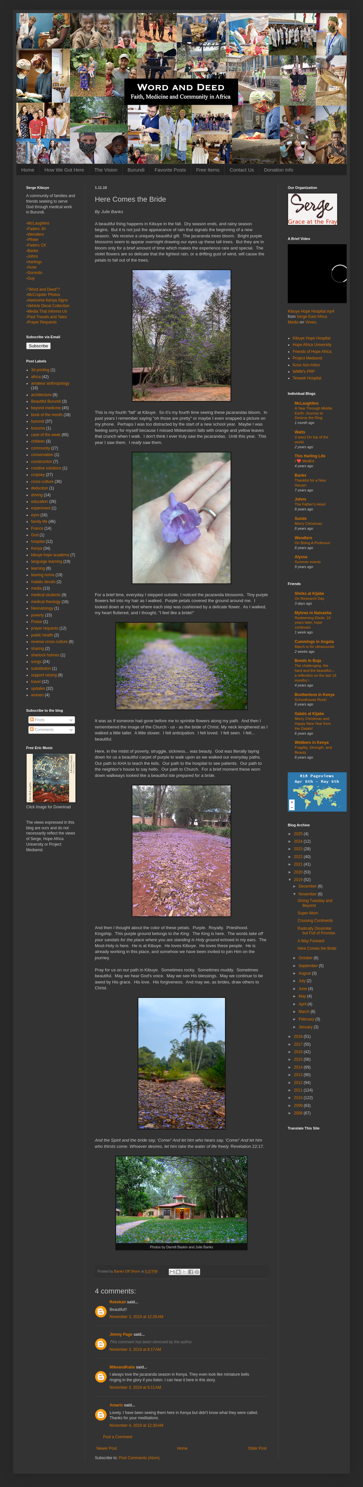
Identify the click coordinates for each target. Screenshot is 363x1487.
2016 (299, 1052)
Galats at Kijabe (309, 713)
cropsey (38, 474)
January (306, 1027)
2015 (299, 1059)
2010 (299, 1097)
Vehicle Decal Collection (48, 305)
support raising (44, 675)
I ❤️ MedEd (304, 461)
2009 (299, 1105)
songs (36, 661)
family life (39, 521)
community (40, 448)
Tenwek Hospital (307, 378)
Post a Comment (117, 1437)
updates (38, 688)
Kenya (36, 548)
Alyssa (301, 557)
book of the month (46, 415)
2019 (299, 879)
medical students (45, 595)
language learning (46, 561)
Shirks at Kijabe (309, 593)
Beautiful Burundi (46, 401)
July (303, 981)
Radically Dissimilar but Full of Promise (316, 930)
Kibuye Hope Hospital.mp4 (311, 311)
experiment (40, 508)
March (305, 1011)
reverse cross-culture (49, 641)
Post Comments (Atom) (139, 1458)
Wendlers (35, 234)
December (308, 886)
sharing (37, 648)
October (306, 958)
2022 (299, 856)
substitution (41, 668)
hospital (37, 541)
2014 (299, 1067)
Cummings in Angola (314, 641)
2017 (299, 1044)
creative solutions (46, 468)
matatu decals (43, 581)
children (38, 441)
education (39, 501)
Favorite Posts (170, 170)
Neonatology (42, 608)
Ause (31, 267)
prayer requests (44, 628)
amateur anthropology (50, 383)
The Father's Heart (310, 504)
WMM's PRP (304, 371)
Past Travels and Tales (47, 317)
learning (38, 568)
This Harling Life (310, 456)
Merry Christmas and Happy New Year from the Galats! (313, 723)
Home (27, 170)
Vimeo (310, 322)
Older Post (257, 1448)
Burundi (136, 170)
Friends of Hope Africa (312, 351)
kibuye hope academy (50, 555)
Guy (31, 278)
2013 (299, 1075)
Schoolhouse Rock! (311, 700)
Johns (32, 256)
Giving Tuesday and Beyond (315, 903)
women (37, 695)
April (303, 1004)
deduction (39, 488)
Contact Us (242, 170)
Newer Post (106, 1448)
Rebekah (118, 1302)
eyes (35, 515)
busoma (38, 428)
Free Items (208, 170)
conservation (42, 454)
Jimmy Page (121, 1334)
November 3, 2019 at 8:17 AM (135, 1349)
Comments (42, 729)
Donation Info (278, 170)
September (309, 966)
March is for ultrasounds (315, 647)
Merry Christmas (308, 523)
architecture (41, 395)
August (305, 973)
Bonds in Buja (308, 660)
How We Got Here (64, 170)
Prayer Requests (42, 322)
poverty (37, 615)
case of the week (45, 434)
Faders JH (36, 229)
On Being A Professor (312, 543)
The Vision (105, 170)
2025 (299, 834)
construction (41, 461)
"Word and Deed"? (43, 289)
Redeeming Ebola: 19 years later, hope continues (313, 623)
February (307, 1019)
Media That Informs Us (47, 311)
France (37, 528)
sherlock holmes (45, 655)
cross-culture (42, 481)
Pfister (33, 239)
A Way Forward (311, 941)
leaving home (42, 575)
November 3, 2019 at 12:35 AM (136, 1316)
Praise (36, 621)
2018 (299, 1036)
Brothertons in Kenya (315, 694)
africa (36, 377)
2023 (299, 849)
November (308, 894)
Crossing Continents (315, 920)
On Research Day (309, 598)
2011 (299, 1090)
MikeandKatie (122, 1367)
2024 (299, 841)
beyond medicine (46, 408)
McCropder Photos (43, 294)
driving (37, 495)
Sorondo (34, 272)
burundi (37, 421)
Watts (300, 432)
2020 (299, 872)
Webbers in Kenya (312, 742)
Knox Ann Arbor (306, 365)
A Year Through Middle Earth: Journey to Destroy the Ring (313, 413)
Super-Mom (308, 913)
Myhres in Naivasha (313, 613)
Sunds (301, 518)
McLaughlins (38, 223)
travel (36, 681)
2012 (299, 1082)
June (303, 988)
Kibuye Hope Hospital (311, 338)
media (36, 588)
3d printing (40, 370)
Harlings (34, 262)
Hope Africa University (312, 344)
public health (42, 635)
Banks (32, 250)
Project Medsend (307, 358)
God (35, 535)
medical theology (45, 601)
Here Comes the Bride (317, 948)
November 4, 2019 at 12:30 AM (136, 1425)
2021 (299, 864)
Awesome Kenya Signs (47, 300)
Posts (37, 720)
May (303, 996)
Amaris (116, 1405)
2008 (299, 1113)
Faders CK (36, 245)
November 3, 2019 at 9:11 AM (135, 1387)
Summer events (308, 562)
